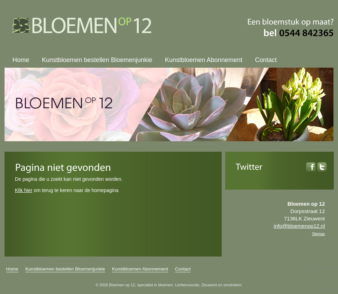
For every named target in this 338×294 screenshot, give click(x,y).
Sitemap (318, 234)
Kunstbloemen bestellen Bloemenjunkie (97, 59)
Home (21, 59)
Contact (266, 59)
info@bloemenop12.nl (299, 226)
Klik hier (24, 190)
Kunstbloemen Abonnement (203, 59)
